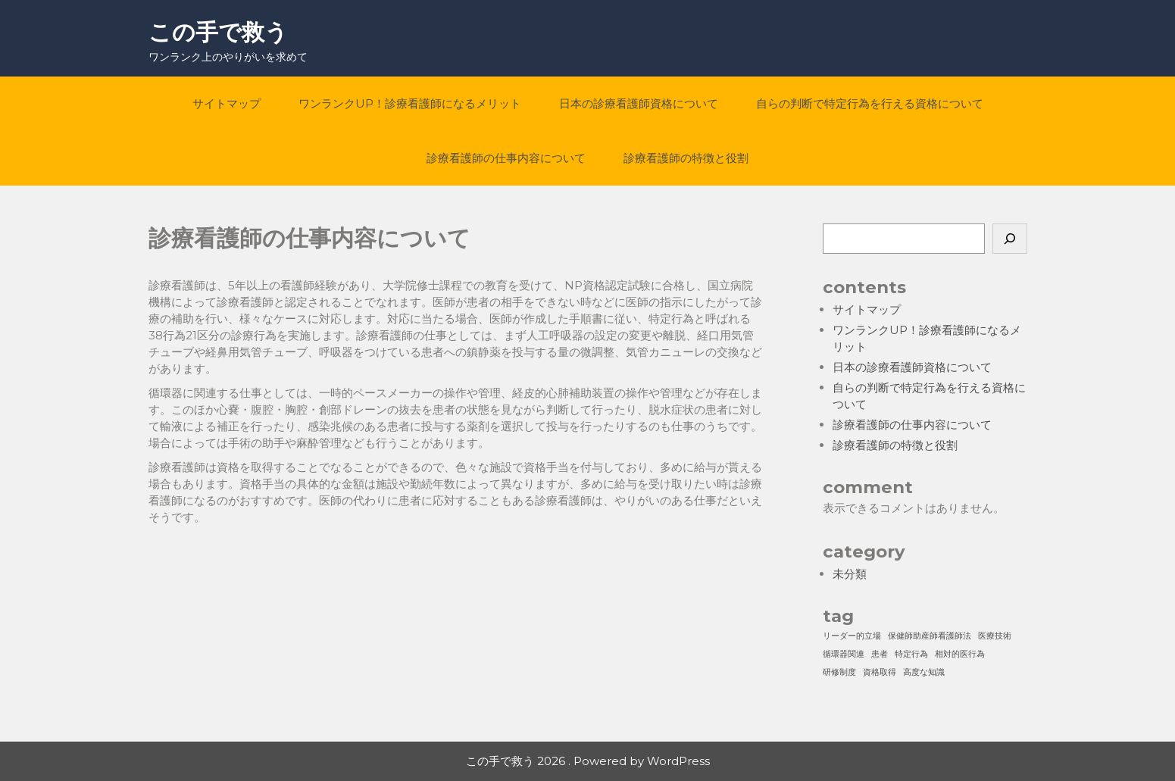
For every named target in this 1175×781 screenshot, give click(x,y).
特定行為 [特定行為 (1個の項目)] (911, 654)
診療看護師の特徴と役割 (685, 158)
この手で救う (218, 32)
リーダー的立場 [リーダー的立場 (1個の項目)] (852, 636)
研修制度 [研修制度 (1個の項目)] (839, 672)
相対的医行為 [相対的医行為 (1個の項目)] (960, 654)
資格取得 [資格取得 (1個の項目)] (879, 672)
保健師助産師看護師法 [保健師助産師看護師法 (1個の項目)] (929, 636)
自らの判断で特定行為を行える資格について (869, 103)
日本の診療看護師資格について (638, 103)
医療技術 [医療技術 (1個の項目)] (994, 636)
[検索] (1009, 238)
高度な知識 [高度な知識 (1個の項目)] (924, 672)
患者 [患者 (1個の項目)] (879, 654)
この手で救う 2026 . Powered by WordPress (588, 761)
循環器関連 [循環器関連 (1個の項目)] (843, 654)
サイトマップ (226, 103)
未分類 (850, 574)
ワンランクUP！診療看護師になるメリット (409, 103)
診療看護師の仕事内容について (506, 158)
